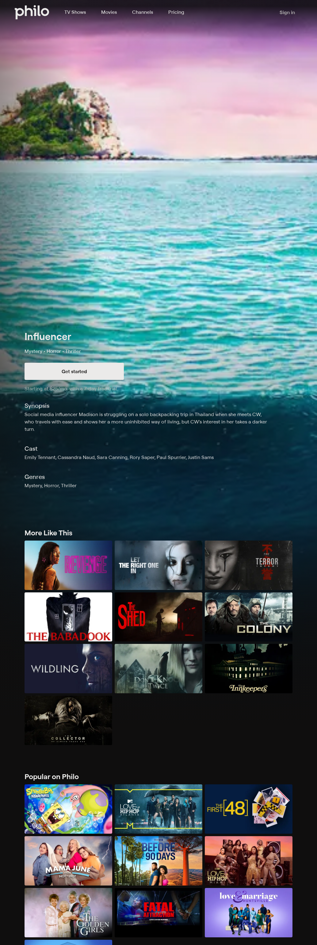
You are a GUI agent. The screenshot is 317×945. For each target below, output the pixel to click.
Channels (142, 12)
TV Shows (75, 12)
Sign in (287, 12)
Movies (109, 12)
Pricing (176, 12)
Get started (74, 371)
